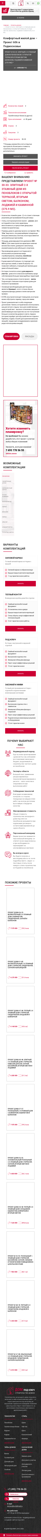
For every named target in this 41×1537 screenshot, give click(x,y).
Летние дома (26, 1470)
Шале (24, 1423)
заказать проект (20, 156)
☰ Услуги (20, 18)
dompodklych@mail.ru (15, 1506)
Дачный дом (9, 1461)
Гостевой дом (9, 1457)
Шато (24, 1431)
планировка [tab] (11, 336)
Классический (27, 1435)
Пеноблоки (8, 1423)
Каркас (7, 1435)
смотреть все (9, 1442)
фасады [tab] (29, 336)
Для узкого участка (29, 1460)
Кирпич (7, 1431)
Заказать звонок (11, 453)
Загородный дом (10, 1465)
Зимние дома (26, 1456)
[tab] (7, 476)
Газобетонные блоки (11, 1427)
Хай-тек (24, 1427)
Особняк (7, 1469)
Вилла (6, 1453)
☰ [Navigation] (2, 3)
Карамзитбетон (10, 1438)
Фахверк (25, 1438)
